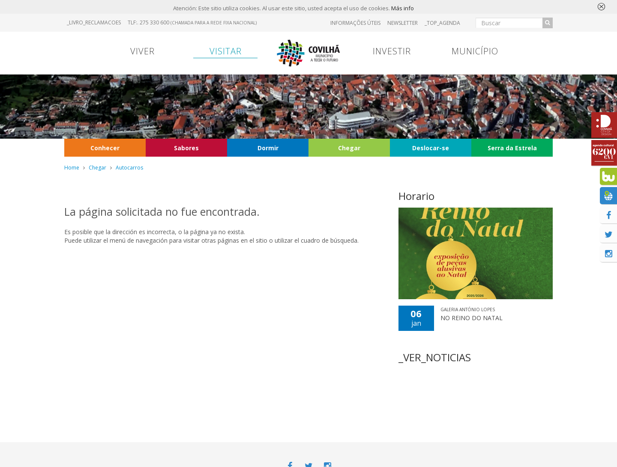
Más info (402, 8)
